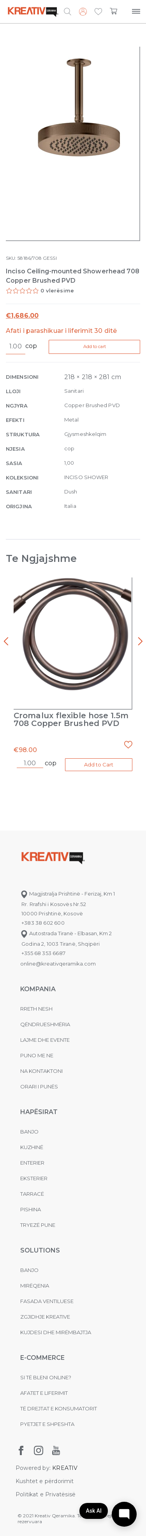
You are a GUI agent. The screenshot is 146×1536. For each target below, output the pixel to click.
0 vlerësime (57, 290)
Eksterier (33, 1178)
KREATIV (64, 1467)
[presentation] (6, 641)
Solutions (40, 1250)
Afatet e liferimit (44, 1393)
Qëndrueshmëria (45, 1024)
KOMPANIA (38, 989)
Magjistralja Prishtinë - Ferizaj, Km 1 (67, 893)
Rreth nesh (36, 1009)
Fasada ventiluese (47, 1301)
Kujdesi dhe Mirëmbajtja (55, 1332)
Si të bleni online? (45, 1377)
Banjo (29, 1131)
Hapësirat (39, 1112)
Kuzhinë (31, 1147)
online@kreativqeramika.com (58, 963)
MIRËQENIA (34, 1285)
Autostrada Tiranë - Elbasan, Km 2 (66, 933)
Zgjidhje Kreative (45, 1317)
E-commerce (42, 1357)
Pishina (30, 1209)
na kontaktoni (41, 1071)
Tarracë (32, 1194)
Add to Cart (98, 764)
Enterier (32, 1163)
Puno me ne (36, 1055)
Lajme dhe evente (45, 1040)
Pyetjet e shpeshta (47, 1424)
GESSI (49, 258)
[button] (98, 12)
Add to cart (94, 346)
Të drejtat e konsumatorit (58, 1408)
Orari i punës (39, 1086)
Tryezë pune (37, 1225)
